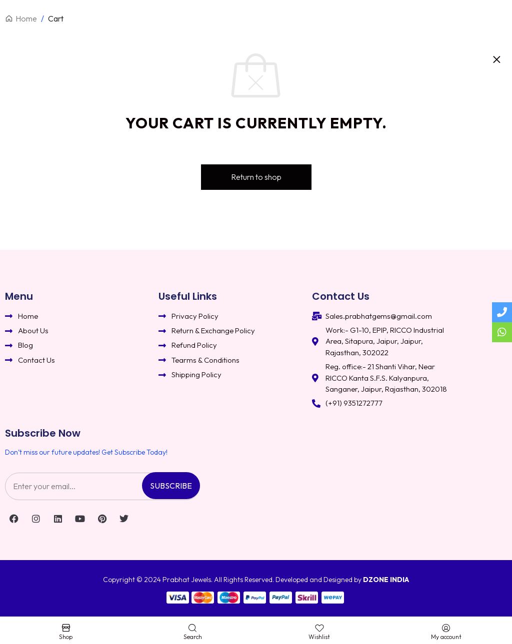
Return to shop (256, 177)
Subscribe (171, 486)
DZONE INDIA (386, 579)
